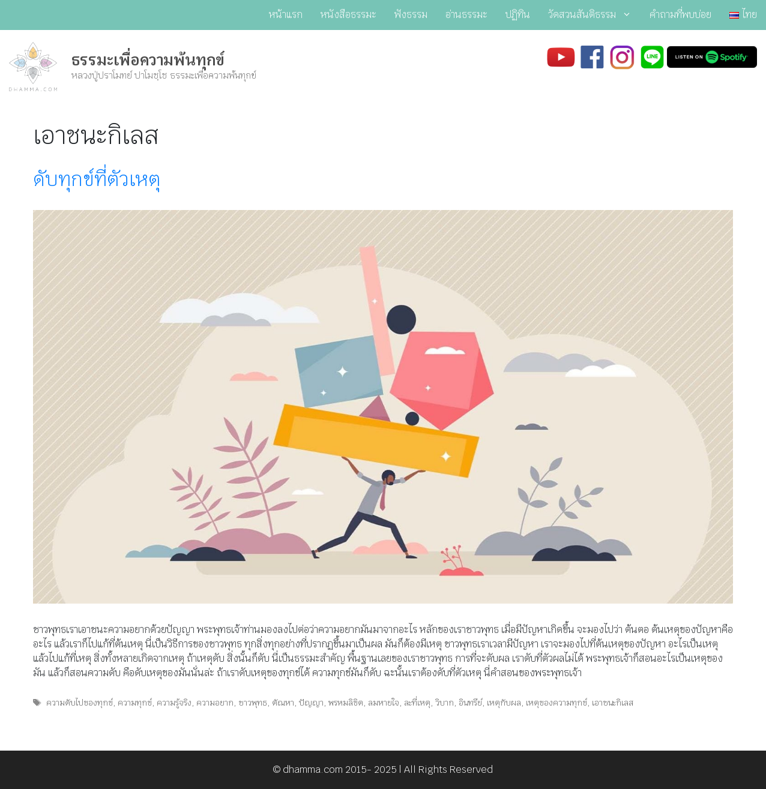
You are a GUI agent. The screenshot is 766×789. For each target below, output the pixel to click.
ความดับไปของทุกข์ (79, 702)
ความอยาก (215, 702)
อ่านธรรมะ (466, 14)
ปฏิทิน (517, 14)
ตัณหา (283, 702)
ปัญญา (311, 702)
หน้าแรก (286, 14)
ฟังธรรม (410, 14)
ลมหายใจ (383, 702)
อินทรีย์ (470, 702)
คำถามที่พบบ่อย (680, 14)
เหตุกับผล (504, 702)
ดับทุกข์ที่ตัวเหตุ (96, 179)
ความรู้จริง (174, 702)
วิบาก (444, 702)
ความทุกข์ (135, 702)
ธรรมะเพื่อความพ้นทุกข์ (148, 60)
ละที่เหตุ (417, 702)
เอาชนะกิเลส (612, 702)
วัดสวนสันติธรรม (594, 15)
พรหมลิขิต (345, 702)
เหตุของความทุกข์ (556, 702)
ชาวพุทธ (252, 702)
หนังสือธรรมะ (348, 14)
